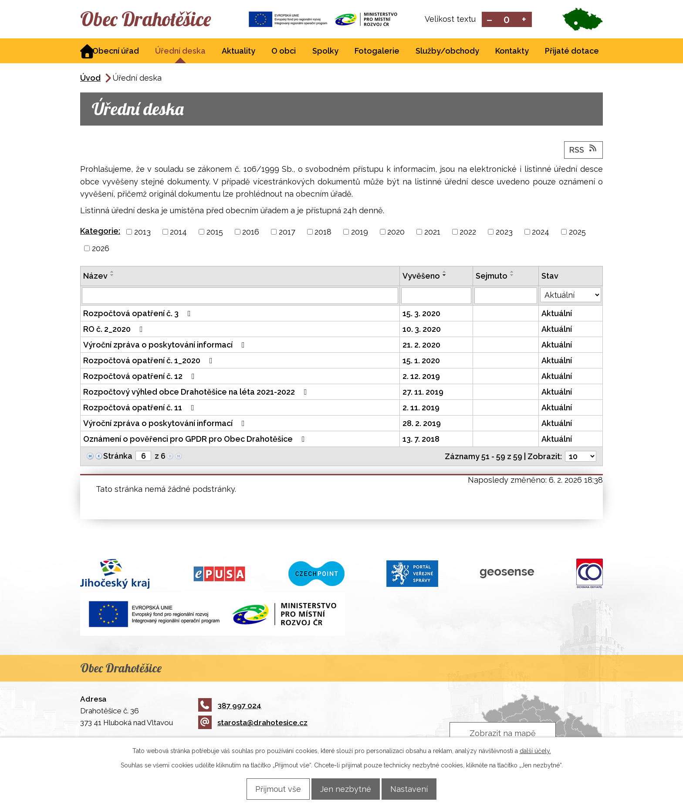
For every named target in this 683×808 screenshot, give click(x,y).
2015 (214, 232)
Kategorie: (100, 231)
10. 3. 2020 (421, 329)
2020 (396, 232)
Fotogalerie (377, 51)
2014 (178, 232)
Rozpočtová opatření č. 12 (140, 377)
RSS (583, 150)
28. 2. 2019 (421, 424)
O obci (283, 51)
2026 (100, 249)
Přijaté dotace (572, 51)
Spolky (325, 51)
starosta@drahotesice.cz (253, 723)
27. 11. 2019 (422, 392)
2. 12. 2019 (421, 377)
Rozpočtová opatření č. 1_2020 (149, 361)
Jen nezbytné (345, 788)
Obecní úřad (115, 51)
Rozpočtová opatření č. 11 (140, 408)
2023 (504, 232)
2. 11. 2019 (421, 408)
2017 (287, 232)
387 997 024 (229, 706)
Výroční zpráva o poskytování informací (165, 345)
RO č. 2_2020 (114, 329)
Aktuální (556, 314)
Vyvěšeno (421, 276)
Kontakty (512, 51)
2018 (322, 232)
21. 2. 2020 (421, 345)
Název (95, 276)
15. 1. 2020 (421, 361)
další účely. (535, 750)
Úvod (90, 78)
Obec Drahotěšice (157, 19)
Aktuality (238, 51)
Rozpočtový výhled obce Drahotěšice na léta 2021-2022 (197, 392)
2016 (250, 232)
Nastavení (416, 788)
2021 (432, 232)
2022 (468, 232)
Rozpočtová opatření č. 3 (138, 314)
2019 (359, 232)
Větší (524, 19)
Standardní (506, 19)
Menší (489, 19)
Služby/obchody (447, 51)
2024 (540, 232)
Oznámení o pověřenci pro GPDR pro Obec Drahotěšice (195, 439)
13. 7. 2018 (421, 439)
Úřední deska (180, 51)
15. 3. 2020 (421, 314)
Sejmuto (491, 276)
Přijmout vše (271, 788)
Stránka (117, 456)
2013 (142, 232)
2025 (577, 232)
